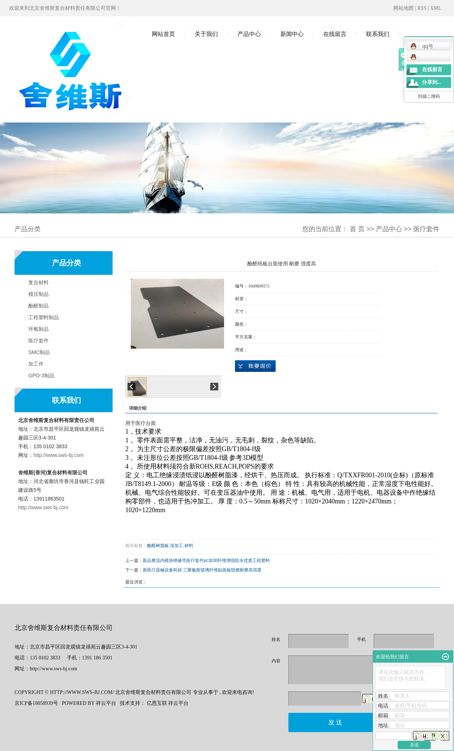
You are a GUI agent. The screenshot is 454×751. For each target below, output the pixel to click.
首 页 (357, 229)
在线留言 (334, 34)
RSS (421, 8)
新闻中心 (292, 34)
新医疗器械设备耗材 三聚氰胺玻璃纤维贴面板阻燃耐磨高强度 (202, 570)
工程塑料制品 (43, 317)
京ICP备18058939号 (36, 703)
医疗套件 (426, 229)
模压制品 (38, 294)
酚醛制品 (38, 306)
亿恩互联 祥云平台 (168, 703)
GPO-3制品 (41, 375)
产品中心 (249, 34)
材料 (189, 545)
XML (435, 8)
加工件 (36, 364)
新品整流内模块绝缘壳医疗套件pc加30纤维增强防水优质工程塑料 (206, 560)
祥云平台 (106, 703)
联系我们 (377, 34)
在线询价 (255, 366)
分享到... (431, 82)
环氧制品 (38, 329)
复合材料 (38, 282)
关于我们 (206, 34)
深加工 (176, 545)
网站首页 (163, 34)
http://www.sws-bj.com (58, 455)
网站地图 (404, 8)
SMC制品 (39, 352)
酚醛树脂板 (158, 545)
